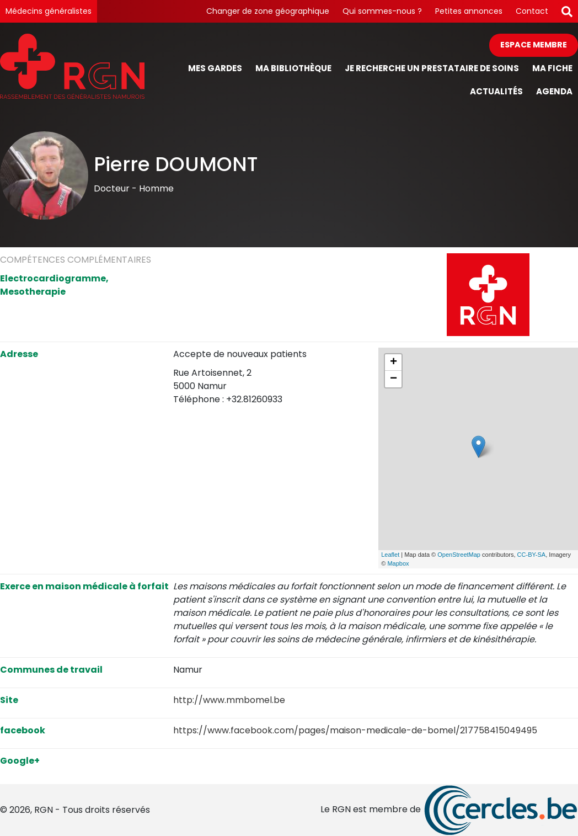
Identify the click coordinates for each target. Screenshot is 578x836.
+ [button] (393, 362)
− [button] (393, 379)
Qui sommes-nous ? (382, 11)
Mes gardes (215, 68)
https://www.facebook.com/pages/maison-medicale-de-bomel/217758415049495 (355, 730)
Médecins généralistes (49, 11)
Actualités (496, 91)
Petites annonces (468, 11)
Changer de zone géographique (267, 11)
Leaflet (390, 554)
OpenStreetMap (458, 554)
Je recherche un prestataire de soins (432, 68)
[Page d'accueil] (72, 69)
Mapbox (398, 563)
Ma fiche (552, 68)
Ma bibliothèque (293, 68)
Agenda (554, 91)
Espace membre (533, 44)
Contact (532, 11)
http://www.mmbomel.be (229, 700)
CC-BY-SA (531, 554)
